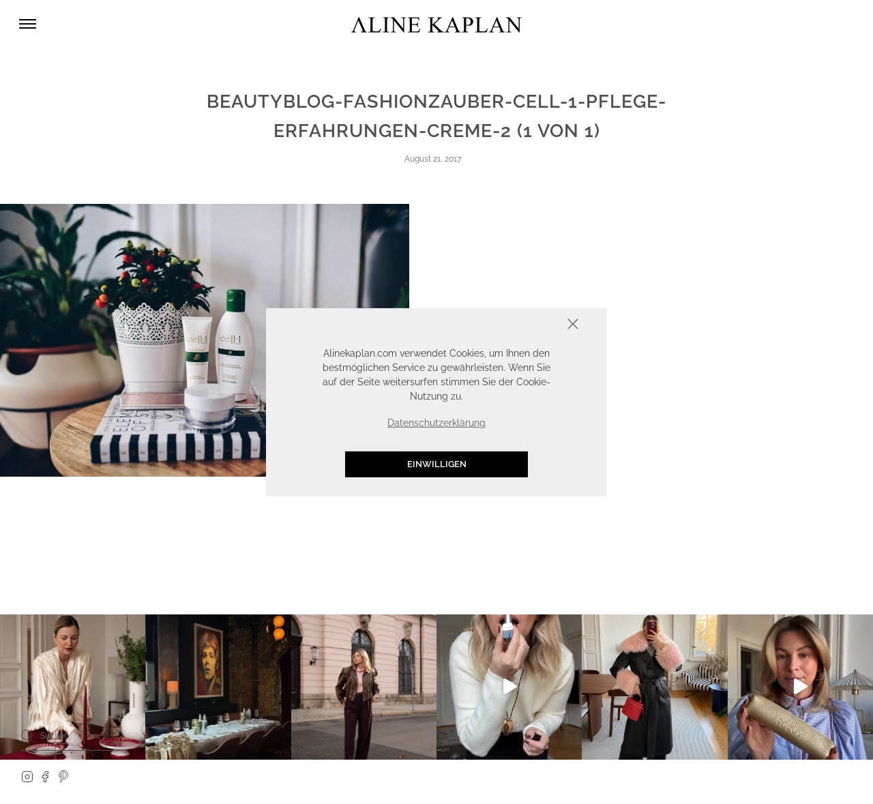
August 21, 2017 (432, 159)
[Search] (27, 735)
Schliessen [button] (530, 325)
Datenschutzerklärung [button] (436, 422)
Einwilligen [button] (437, 464)
